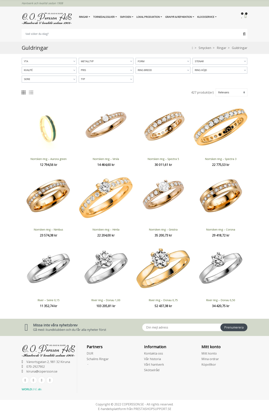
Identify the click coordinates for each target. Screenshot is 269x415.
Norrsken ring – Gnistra (163, 229)
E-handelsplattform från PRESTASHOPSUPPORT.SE (134, 409)
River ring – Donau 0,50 (220, 300)
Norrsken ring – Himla (105, 229)
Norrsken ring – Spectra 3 (220, 159)
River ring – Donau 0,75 (163, 300)
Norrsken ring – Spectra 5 (163, 159)
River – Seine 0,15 (48, 300)
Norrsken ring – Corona (220, 229)
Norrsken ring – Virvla (106, 159)
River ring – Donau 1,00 (105, 300)
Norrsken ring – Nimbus (48, 229)
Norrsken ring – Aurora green (48, 159)
